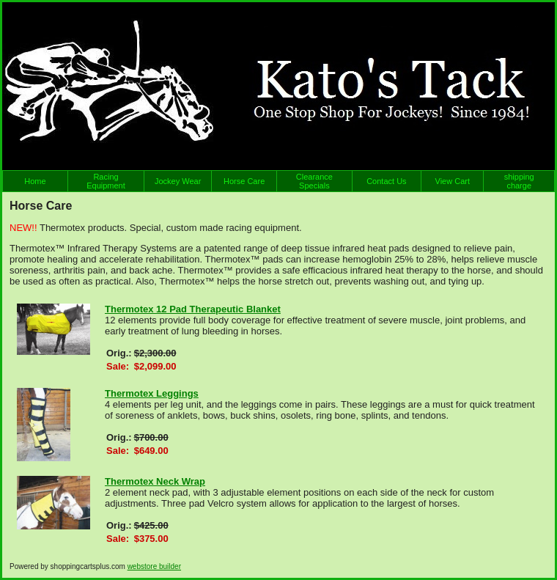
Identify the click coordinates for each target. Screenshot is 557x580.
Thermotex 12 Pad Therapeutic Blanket (193, 309)
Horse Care (244, 181)
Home (34, 181)
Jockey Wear (178, 181)
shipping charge (519, 181)
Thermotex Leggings (152, 393)
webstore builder (154, 566)
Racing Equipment (105, 181)
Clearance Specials (314, 181)
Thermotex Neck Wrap (155, 481)
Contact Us (386, 181)
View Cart (452, 181)
